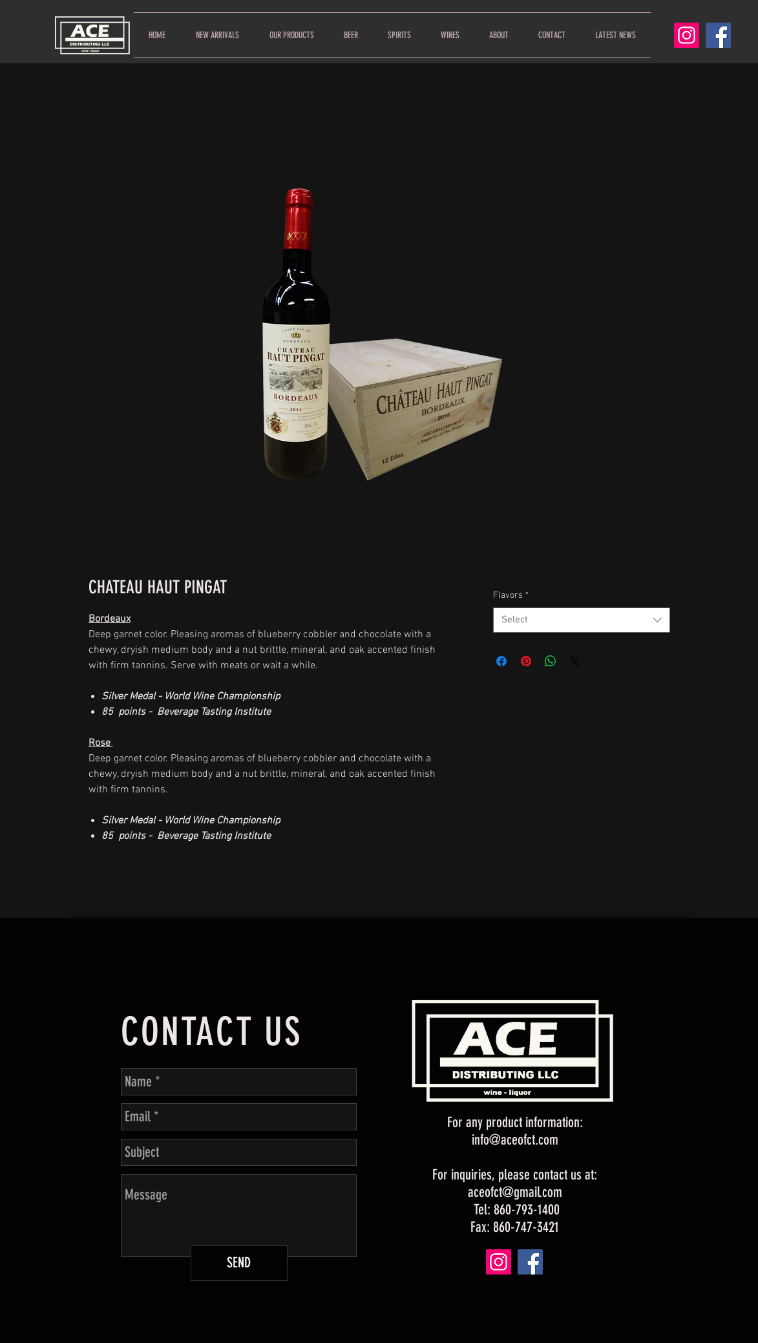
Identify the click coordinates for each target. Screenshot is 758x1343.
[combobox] (581, 620)
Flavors (511, 595)
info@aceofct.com (515, 1139)
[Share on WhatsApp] (550, 661)
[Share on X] (575, 661)
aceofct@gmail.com (515, 1192)
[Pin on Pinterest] (526, 661)
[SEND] (239, 1263)
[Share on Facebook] (501, 661)
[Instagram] (686, 35)
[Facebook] (718, 35)
